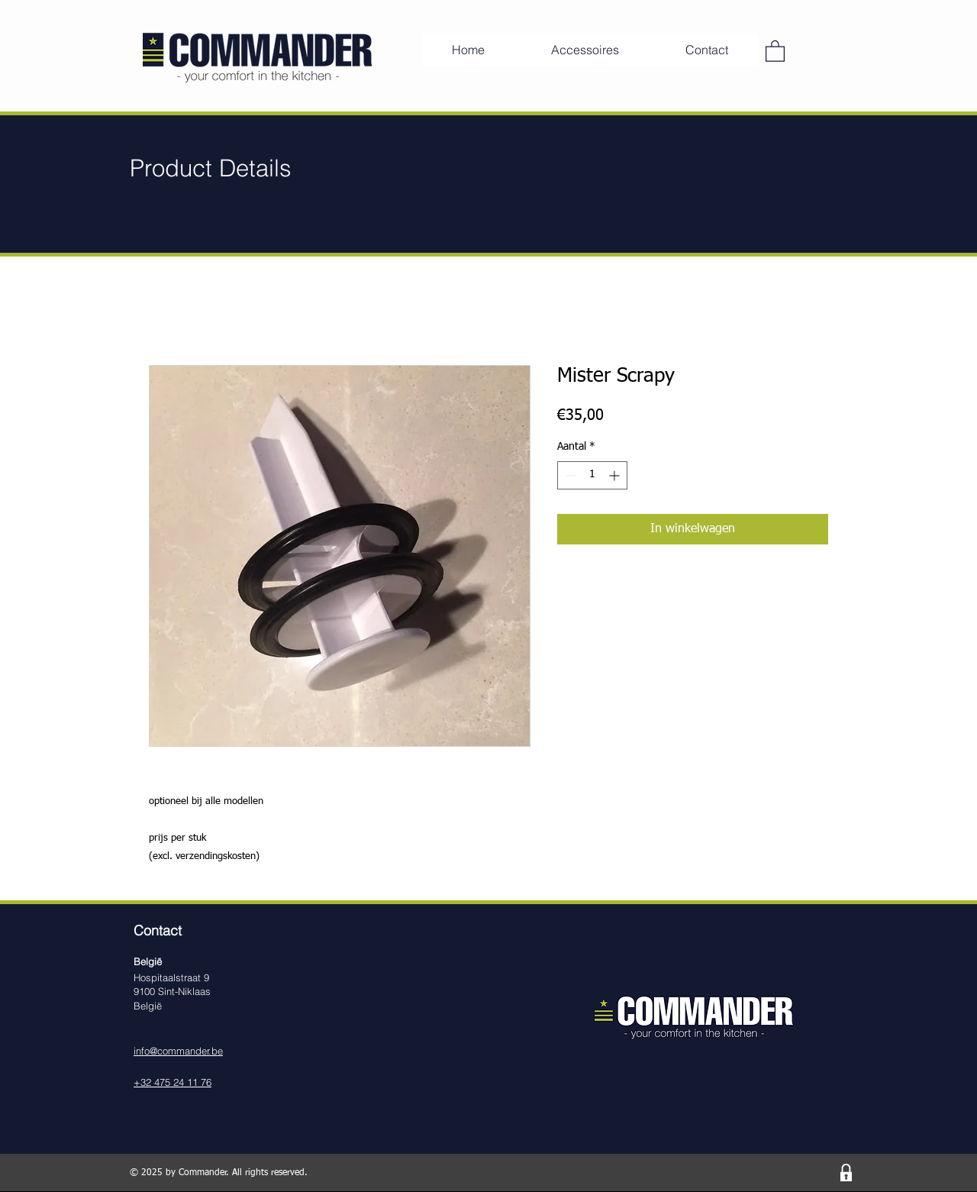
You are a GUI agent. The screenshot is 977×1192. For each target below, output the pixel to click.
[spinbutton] (592, 475)
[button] (775, 50)
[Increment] (615, 475)
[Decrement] (569, 475)
